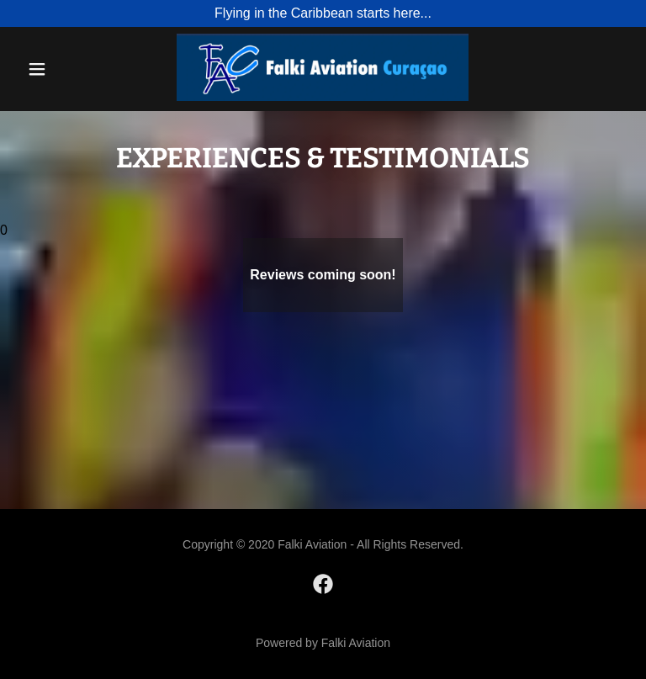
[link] (323, 96)
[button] (48, 69)
